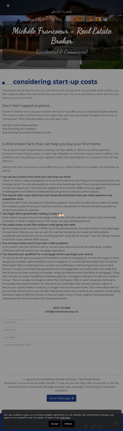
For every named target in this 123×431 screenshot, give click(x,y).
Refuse (68, 423)
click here (65, 417)
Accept (54, 423)
